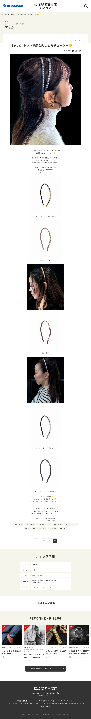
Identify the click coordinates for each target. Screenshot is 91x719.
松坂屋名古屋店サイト (24, 701)
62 (55, 541)
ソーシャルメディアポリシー (64, 701)
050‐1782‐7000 (46, 696)
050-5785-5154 (38, 575)
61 (49, 541)
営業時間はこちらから (39, 582)
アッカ (7, 14)
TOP (1, 14)
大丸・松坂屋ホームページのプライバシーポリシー (24, 704)
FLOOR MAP (64, 570)
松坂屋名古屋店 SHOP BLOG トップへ (47, 669)
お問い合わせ (45, 707)
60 (44, 541)
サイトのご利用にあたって (43, 701)
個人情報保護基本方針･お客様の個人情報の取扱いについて (64, 704)
